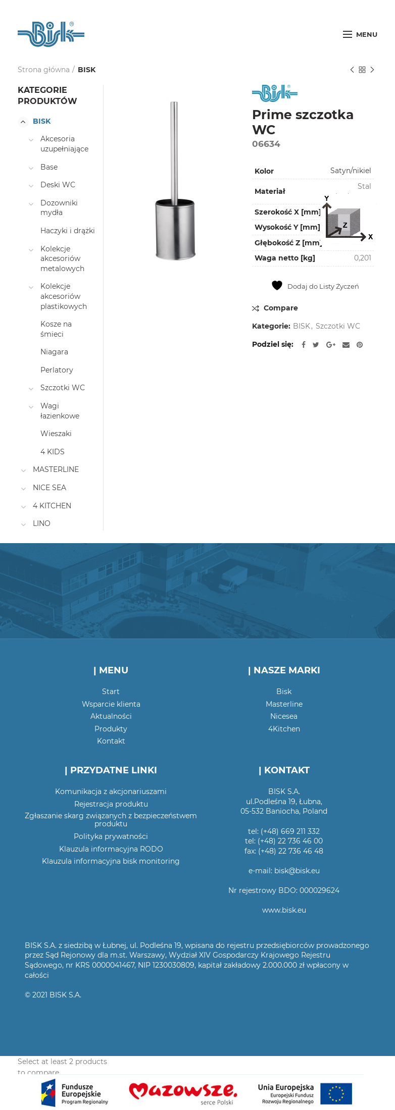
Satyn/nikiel (350, 170)
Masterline (284, 704)
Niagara (54, 351)
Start (111, 692)
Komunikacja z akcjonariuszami (111, 791)
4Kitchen (284, 729)
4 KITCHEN (52, 505)
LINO (42, 523)
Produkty (110, 729)
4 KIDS (52, 451)
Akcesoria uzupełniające (64, 143)
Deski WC (57, 184)
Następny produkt (372, 70)
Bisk (283, 692)
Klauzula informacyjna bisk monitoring (111, 861)
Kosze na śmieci (56, 329)
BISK (86, 69)
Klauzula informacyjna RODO (111, 849)
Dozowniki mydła (59, 208)
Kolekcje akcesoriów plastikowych (63, 296)
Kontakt (111, 741)
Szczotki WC (338, 326)
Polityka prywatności (111, 836)
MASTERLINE (56, 469)
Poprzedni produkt (352, 70)
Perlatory (56, 370)
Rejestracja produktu (111, 804)
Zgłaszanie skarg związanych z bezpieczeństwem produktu (111, 820)
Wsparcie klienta (111, 704)
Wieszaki (56, 433)
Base (49, 167)
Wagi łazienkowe (59, 410)
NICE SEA (49, 487)
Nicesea (284, 716)
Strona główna (44, 69)
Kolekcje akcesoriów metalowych (62, 258)
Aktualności (111, 716)
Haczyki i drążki (67, 230)
